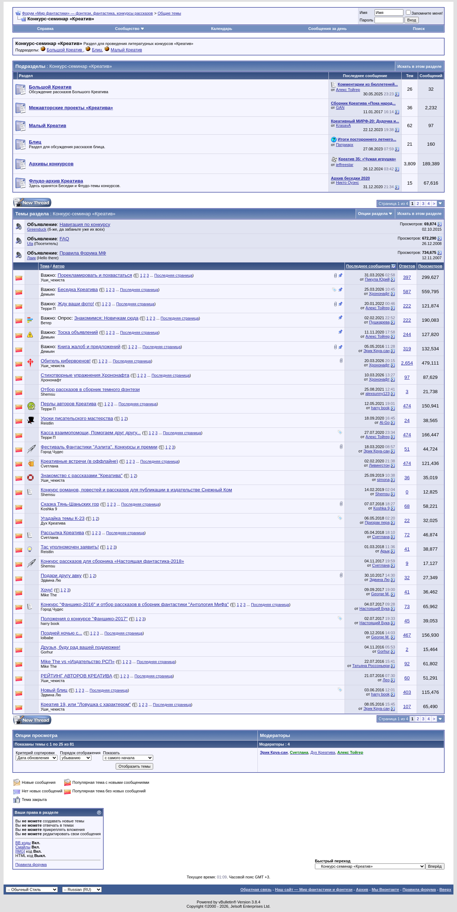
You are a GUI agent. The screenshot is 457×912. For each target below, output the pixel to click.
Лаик (31, 258)
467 (407, 635)
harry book (380, 408)
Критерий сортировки (35, 753)
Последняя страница (173, 275)
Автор (58, 266)
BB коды (23, 843)
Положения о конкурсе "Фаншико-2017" (84, 618)
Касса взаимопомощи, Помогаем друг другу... (91, 432)
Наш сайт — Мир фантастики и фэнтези (313, 889)
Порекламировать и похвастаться (94, 275)
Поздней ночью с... (61, 633)
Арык (385, 551)
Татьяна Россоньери (371, 665)
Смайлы (22, 847)
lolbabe (47, 638)
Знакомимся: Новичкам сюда (106, 318)
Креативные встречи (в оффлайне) (79, 461)
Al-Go (385, 422)
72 (407, 534)
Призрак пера (377, 522)
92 (407, 663)
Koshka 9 (49, 509)
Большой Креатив (65, 49)
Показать (111, 753)
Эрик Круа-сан (376, 351)
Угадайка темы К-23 (63, 518)
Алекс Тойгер (348, 89)
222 (407, 306)
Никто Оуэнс (347, 182)
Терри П (48, 308)
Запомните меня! (424, 13)
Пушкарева (379, 322)
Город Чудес (52, 452)
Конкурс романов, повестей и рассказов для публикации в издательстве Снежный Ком (136, 489)
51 (407, 449)
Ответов (407, 266)
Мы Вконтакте (385, 889)
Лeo (386, 680)
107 (407, 706)
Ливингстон (379, 465)
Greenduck (36, 229)
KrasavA (343, 125)
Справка (45, 28)
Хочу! (46, 589)
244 (407, 334)
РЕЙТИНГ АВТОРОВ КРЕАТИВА (76, 675)
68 (407, 506)
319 (407, 348)
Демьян (48, 294)
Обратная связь (255, 889)
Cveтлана (49, 466)
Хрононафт (379, 293)
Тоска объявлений (77, 332)
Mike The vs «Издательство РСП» (78, 661)
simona (383, 479)
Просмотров (430, 266)
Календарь (221, 28)
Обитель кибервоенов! (66, 361)
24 (407, 420)
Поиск (419, 28)
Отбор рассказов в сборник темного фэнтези (90, 389)
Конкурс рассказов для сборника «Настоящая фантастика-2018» (112, 561)
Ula (30, 243)
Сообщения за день (327, 28)
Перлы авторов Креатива (68, 403)
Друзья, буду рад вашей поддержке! (80, 647)
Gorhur (47, 652)
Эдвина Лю (51, 580)
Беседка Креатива (77, 289)
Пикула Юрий (377, 279)
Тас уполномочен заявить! (70, 547)
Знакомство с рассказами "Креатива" (81, 475)
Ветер (46, 323)
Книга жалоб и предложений (88, 346)
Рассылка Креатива (62, 532)
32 (407, 577)
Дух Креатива (53, 523)
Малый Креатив (126, 49)
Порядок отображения (80, 753)
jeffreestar (344, 164)
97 (407, 377)
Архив (362, 889)
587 (407, 291)
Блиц (97, 49)
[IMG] (20, 851)
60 (407, 678)
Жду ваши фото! (75, 303)
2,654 (407, 363)
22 (407, 520)
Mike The (49, 595)
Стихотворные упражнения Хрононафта (85, 375)
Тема (44, 266)
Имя (363, 12)
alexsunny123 (377, 393)
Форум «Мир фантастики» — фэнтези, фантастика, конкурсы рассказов (87, 13)
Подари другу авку (61, 575)
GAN (340, 107)
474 (407, 406)
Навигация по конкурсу (85, 224)
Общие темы (169, 13)
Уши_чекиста (53, 280)
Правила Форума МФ (83, 253)
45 (407, 620)
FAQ (64, 238)
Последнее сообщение (368, 266)
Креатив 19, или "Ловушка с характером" (86, 704)
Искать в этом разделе (419, 66)
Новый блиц (54, 690)
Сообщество (129, 28)
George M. (380, 594)
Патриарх (344, 144)
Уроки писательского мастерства (77, 418)
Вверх (445, 889)
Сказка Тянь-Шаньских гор (70, 504)
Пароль (366, 20)
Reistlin (47, 423)
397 (407, 277)
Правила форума (31, 864)
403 (407, 692)
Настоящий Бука (375, 608)
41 (407, 549)
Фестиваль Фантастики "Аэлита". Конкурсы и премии (99, 447)
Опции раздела (373, 213)
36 (407, 477)
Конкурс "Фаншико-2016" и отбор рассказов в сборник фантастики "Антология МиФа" (135, 604)
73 (407, 606)
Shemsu (48, 394)
